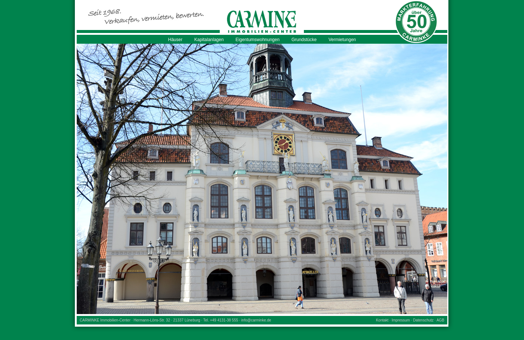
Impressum (401, 320)
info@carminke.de (256, 320)
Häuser (175, 39)
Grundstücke (303, 39)
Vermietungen (342, 39)
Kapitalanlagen (208, 39)
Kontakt (382, 320)
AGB (440, 320)
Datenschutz (423, 320)
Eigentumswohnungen (258, 39)
